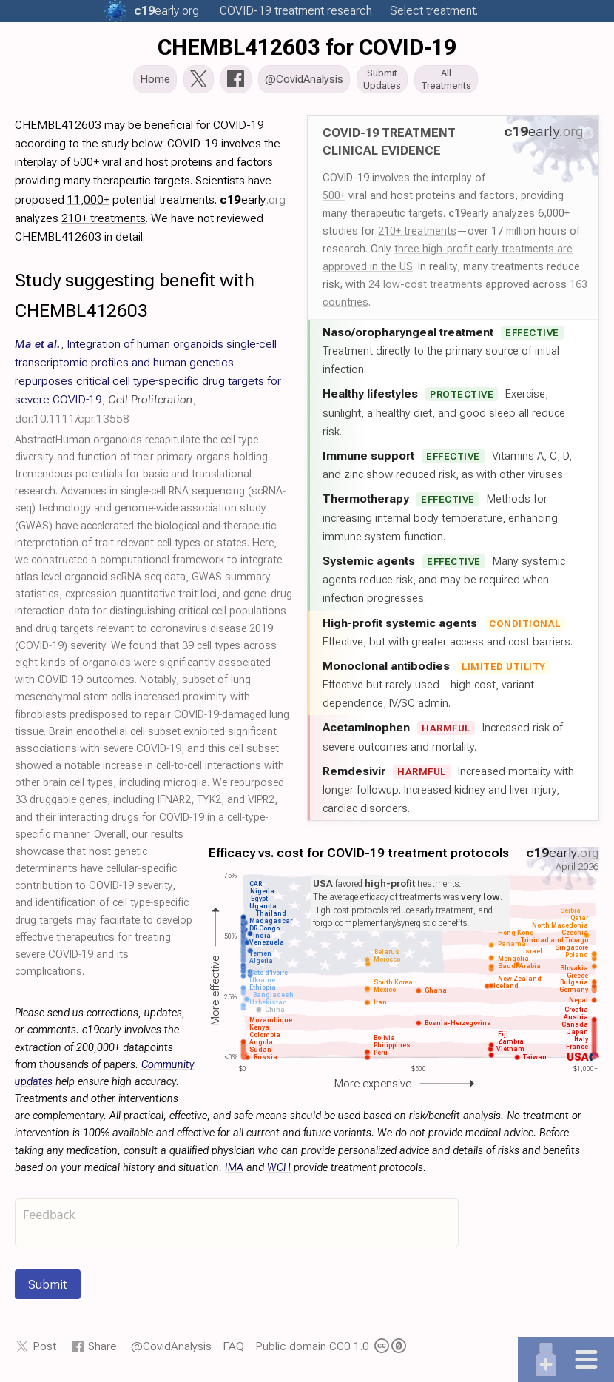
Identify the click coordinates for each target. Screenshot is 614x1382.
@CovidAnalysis (171, 1351)
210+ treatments (417, 235)
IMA (234, 1172)
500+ (334, 200)
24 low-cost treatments (425, 288)
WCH (279, 1172)
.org (166, 11)
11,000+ (88, 204)
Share (102, 1351)
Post (44, 1351)
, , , (148, 385)
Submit (47, 1288)
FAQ (233, 1351)
